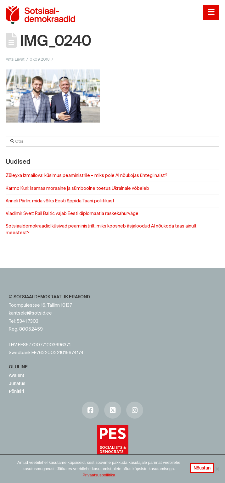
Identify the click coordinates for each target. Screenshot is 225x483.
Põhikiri (16, 391)
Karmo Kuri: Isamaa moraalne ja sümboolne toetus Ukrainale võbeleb (77, 188)
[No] (217, 469)
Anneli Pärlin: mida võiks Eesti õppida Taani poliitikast (60, 200)
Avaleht (16, 375)
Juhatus (17, 383)
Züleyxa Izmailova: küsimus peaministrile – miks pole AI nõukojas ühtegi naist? (86, 175)
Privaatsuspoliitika (98, 475)
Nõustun (202, 468)
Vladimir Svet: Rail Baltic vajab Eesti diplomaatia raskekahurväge (72, 213)
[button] (211, 12)
